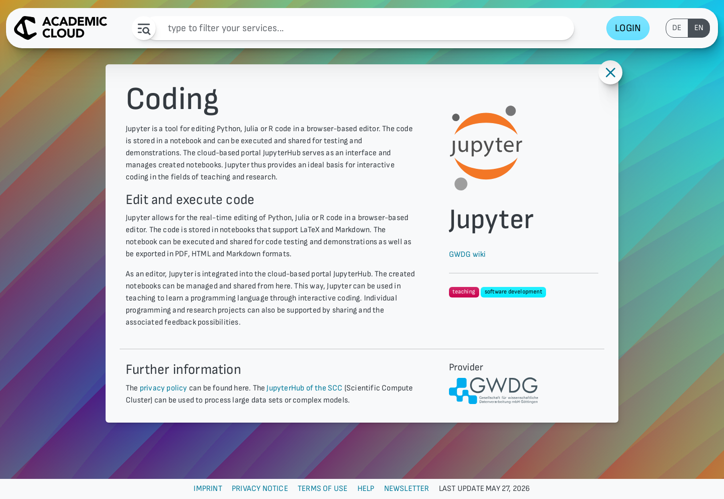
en (698, 28)
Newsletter (406, 488)
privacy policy (164, 388)
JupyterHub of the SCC (304, 388)
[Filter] (359, 28)
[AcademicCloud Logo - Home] (61, 28)
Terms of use (322, 488)
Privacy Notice (260, 488)
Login (628, 28)
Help (366, 488)
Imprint (208, 488)
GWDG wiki (467, 254)
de (676, 28)
